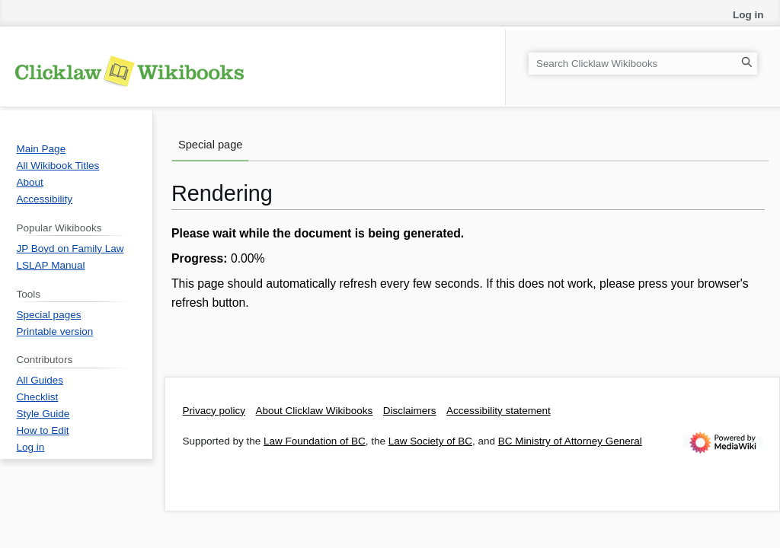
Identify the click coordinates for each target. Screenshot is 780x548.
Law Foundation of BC (315, 441)
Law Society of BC (430, 441)
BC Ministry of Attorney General (570, 441)
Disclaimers (409, 410)
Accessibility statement (498, 410)
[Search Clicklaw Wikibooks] (643, 64)
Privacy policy (214, 410)
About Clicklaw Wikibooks (314, 410)
